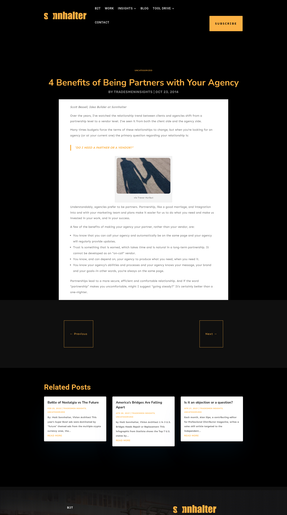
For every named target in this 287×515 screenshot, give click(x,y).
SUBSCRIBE (226, 23)
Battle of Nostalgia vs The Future (73, 402)
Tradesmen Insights (74, 408)
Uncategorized (144, 70)
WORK (109, 8)
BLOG (145, 8)
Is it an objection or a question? (208, 402)
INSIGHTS (125, 8)
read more (55, 435)
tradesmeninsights (133, 92)
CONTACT (102, 22)
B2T (98, 8)
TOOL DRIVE (162, 8)
